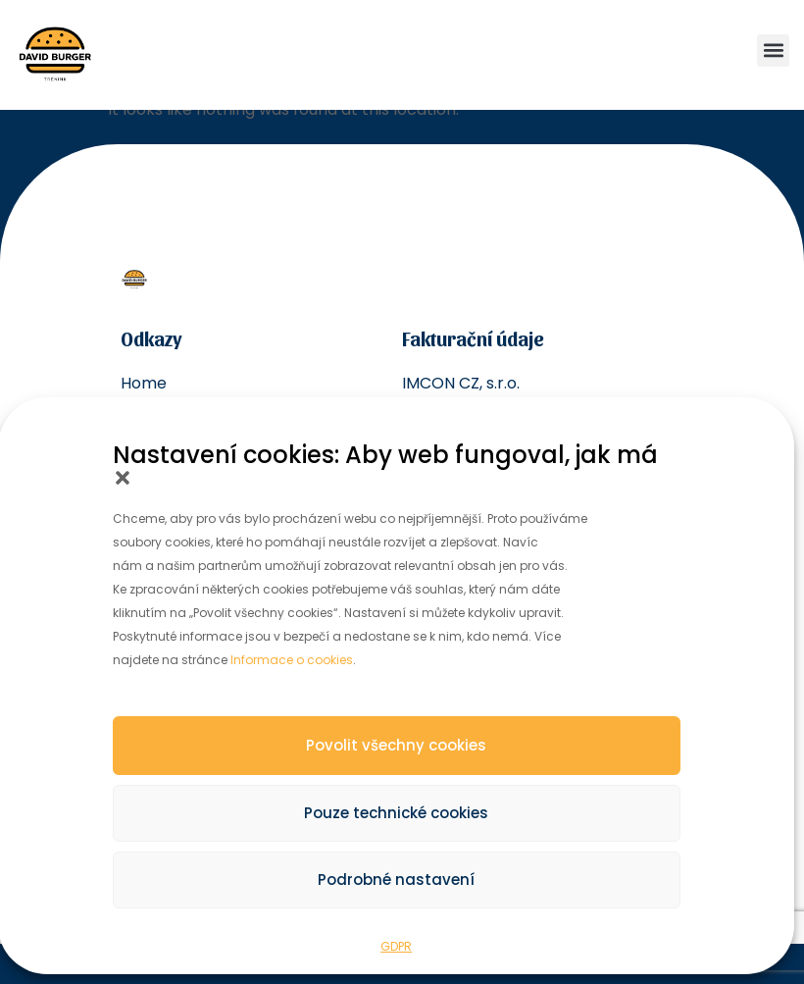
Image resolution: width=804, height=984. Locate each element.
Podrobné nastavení (396, 879)
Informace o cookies (291, 659)
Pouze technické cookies (396, 813)
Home (144, 383)
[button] (122, 478)
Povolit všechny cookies (396, 745)
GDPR (396, 946)
